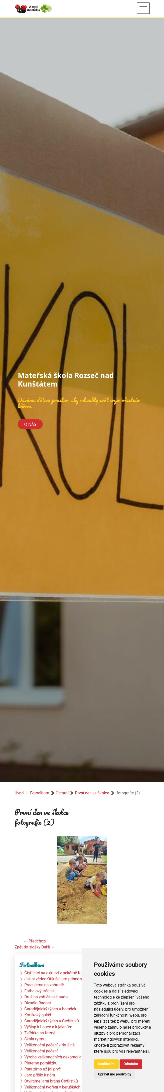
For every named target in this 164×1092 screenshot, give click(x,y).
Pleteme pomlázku (40, 1063)
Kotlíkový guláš (37, 1015)
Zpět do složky (27, 947)
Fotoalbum (39, 793)
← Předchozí (34, 941)
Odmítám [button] (131, 1064)
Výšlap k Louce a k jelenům (48, 1027)
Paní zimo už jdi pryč (42, 1069)
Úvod (19, 793)
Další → (48, 947)
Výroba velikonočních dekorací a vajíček (59, 1057)
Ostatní (62, 793)
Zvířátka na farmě (39, 1033)
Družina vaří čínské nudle (46, 997)
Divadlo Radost (37, 1003)
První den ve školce (92, 793)
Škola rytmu (34, 1039)
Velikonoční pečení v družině (49, 1045)
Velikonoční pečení (41, 1051)
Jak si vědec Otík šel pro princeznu (55, 979)
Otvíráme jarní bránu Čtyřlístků (51, 1081)
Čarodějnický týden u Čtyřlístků (51, 1021)
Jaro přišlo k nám (39, 1075)
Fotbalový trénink (39, 991)
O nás (30, 424)
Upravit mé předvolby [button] (114, 1074)
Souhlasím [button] (106, 1064)
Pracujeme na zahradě (44, 985)
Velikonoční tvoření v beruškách (52, 1087)
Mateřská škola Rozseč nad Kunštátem (66, 379)
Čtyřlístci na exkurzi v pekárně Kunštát (58, 972)
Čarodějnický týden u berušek (50, 1009)
